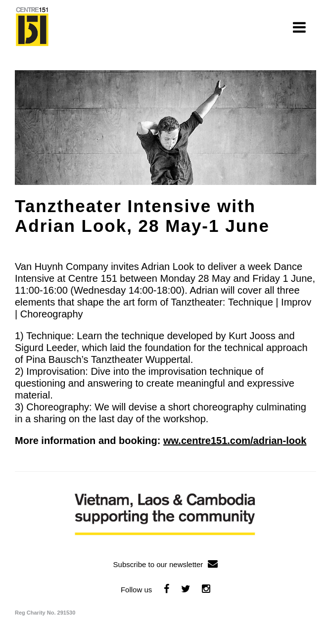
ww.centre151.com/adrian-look (234, 440)
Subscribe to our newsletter (165, 564)
